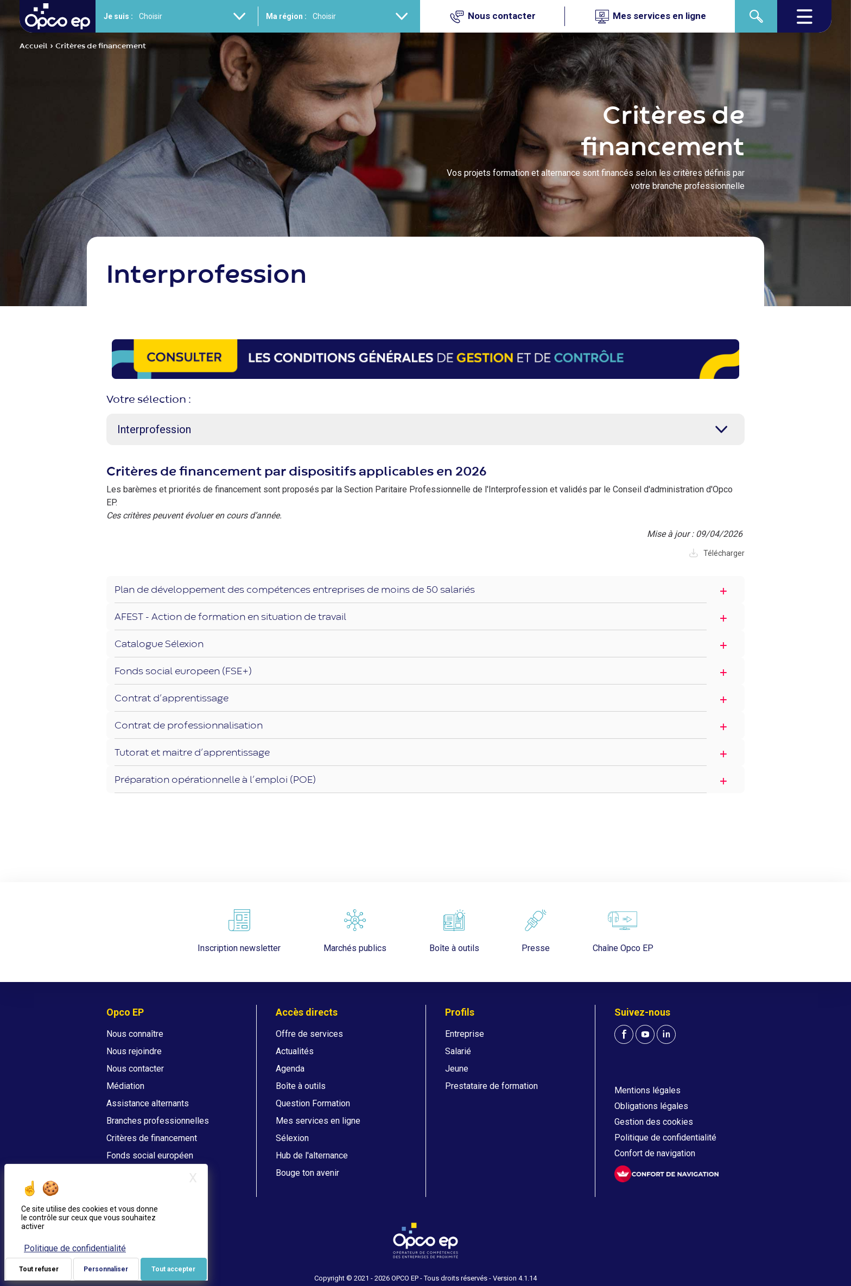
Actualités (295, 1051)
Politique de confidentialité (665, 1137)
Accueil (34, 46)
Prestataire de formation (491, 1086)
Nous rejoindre (134, 1051)
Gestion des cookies (653, 1122)
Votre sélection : (148, 399)
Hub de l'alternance (312, 1155)
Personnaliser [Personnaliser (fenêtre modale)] (106, 1269)
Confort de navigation (654, 1153)
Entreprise (464, 1034)
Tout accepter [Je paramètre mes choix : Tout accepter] (173, 1269)
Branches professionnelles (157, 1121)
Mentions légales (647, 1090)
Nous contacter (135, 1068)
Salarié (458, 1051)
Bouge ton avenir (307, 1173)
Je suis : (118, 16)
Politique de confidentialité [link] (75, 1248)
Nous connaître (134, 1034)
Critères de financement (151, 1138)
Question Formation (313, 1103)
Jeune (456, 1068)
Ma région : (286, 16)
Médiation (125, 1086)
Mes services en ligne (318, 1121)
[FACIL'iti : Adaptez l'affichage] (666, 1173)
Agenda (290, 1068)
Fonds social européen (149, 1155)
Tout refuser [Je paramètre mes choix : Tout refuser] (39, 1269)
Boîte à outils (301, 1086)
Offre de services (309, 1034)
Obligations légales (651, 1106)
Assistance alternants (147, 1103)
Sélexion (292, 1138)
